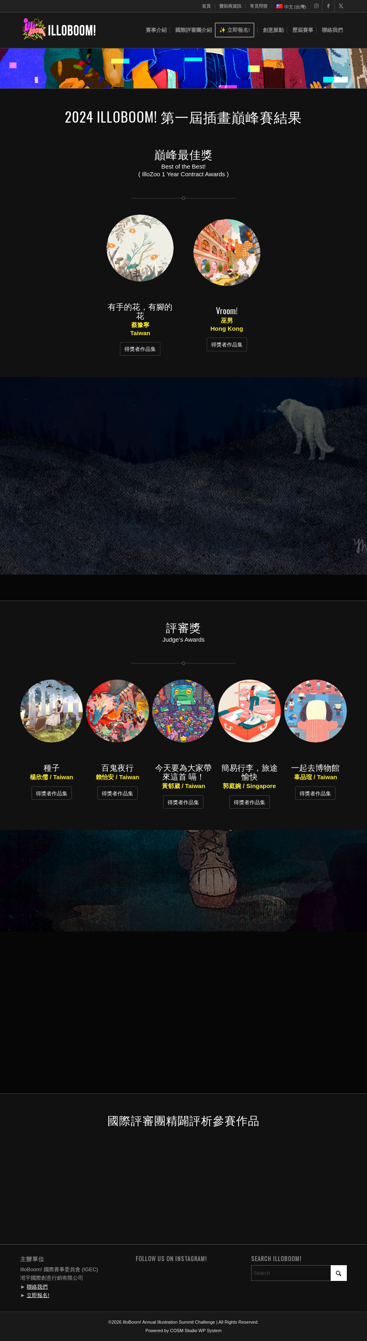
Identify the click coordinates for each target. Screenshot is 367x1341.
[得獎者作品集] (140, 349)
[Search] (299, 1273)
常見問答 (259, 6)
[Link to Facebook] (328, 6)
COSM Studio (183, 1330)
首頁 (206, 6)
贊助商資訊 (230, 6)
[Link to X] (341, 6)
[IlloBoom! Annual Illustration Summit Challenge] (59, 30)
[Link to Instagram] (316, 6)
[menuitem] (206, 6)
